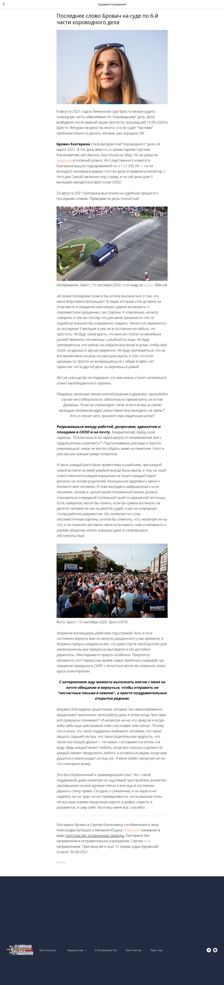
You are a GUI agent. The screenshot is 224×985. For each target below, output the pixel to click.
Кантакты (134, 953)
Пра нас (157, 953)
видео (149, 286)
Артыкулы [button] (48, 953)
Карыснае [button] (76, 953)
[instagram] (215, 953)
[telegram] (209, 953)
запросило (132, 831)
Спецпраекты (106, 953)
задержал (64, 161)
